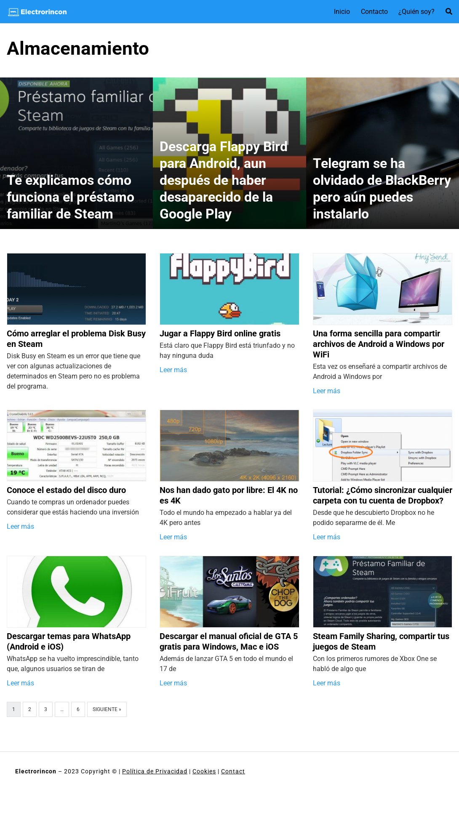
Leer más (173, 370)
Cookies (204, 771)
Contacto (374, 12)
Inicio (342, 12)
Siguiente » (107, 709)
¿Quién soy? (416, 12)
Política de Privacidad (154, 771)
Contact (233, 771)
